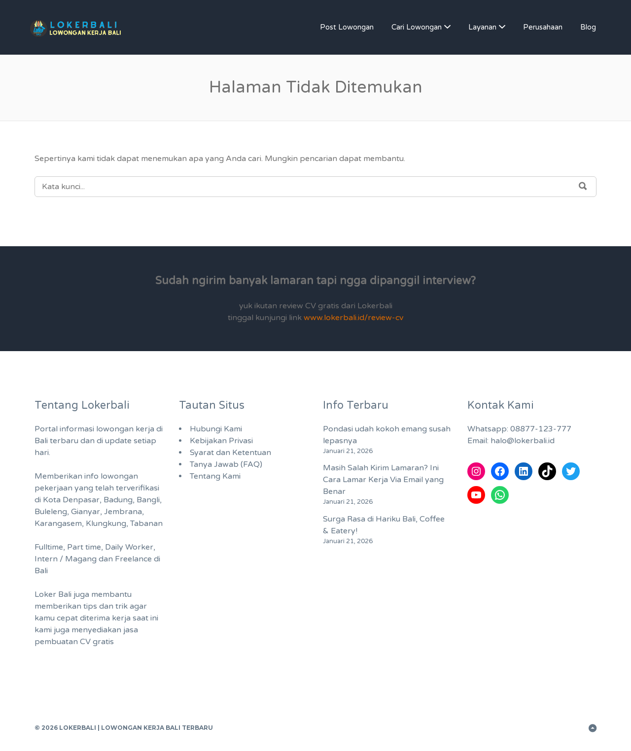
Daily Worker (129, 547)
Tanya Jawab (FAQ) (226, 464)
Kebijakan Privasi (221, 441)
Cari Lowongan (416, 27)
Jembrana (123, 512)
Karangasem (58, 523)
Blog (588, 27)
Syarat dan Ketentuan (230, 452)
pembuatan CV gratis (74, 642)
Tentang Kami (215, 476)
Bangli (148, 500)
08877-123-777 (540, 429)
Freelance (133, 559)
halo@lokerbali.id (523, 441)
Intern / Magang (66, 559)
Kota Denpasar (71, 500)
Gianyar (85, 512)
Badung (118, 500)
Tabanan (146, 523)
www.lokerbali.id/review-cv (353, 318)
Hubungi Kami (216, 429)
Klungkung (106, 523)
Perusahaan (542, 27)
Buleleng (51, 512)
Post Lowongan (347, 27)
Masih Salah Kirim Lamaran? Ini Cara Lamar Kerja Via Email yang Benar (383, 479)
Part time (84, 547)
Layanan (482, 27)
